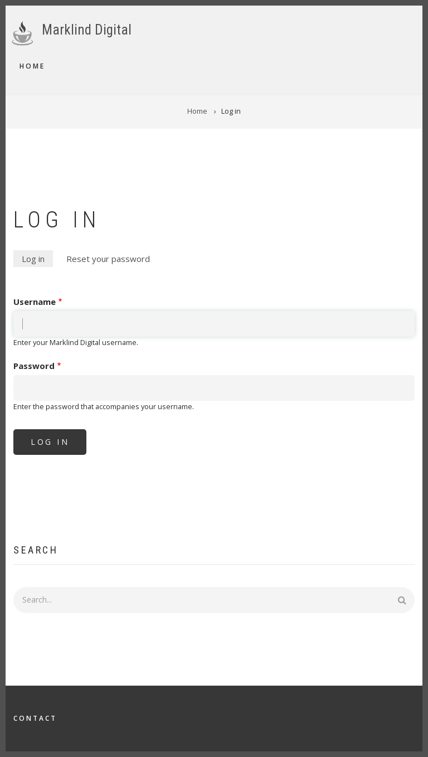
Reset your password (108, 258)
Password (34, 365)
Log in (37, 259)
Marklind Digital (87, 30)
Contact (35, 718)
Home (32, 66)
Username (34, 301)
